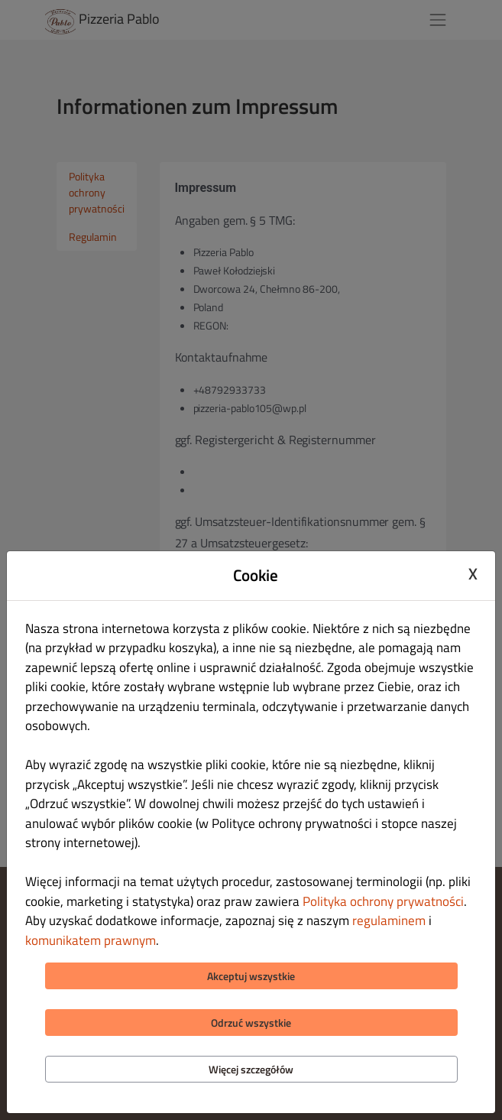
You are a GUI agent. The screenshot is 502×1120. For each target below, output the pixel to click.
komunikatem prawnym (90, 940)
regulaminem (389, 920)
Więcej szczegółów (251, 1069)
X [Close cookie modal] (473, 573)
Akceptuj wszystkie (251, 976)
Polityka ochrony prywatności (383, 901)
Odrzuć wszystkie (251, 1022)
